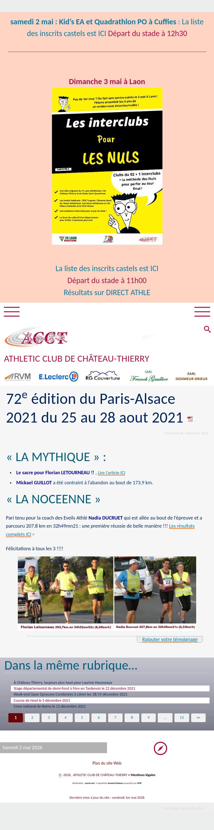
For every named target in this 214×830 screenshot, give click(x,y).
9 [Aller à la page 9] (148, 720)
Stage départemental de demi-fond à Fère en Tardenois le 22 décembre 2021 (81, 689)
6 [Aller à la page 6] (99, 720)
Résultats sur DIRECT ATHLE (107, 292)
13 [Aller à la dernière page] (181, 720)
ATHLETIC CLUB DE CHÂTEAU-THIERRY (77, 358)
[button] (207, 330)
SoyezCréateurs (115, 787)
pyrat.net (89, 787)
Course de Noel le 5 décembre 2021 (45, 702)
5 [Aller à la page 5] (82, 720)
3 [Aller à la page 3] (49, 720)
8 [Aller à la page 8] (132, 720)
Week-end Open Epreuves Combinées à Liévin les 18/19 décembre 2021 (77, 695)
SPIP (139, 787)
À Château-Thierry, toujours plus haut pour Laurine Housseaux (68, 683)
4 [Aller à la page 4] (65, 720)
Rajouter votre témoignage (170, 639)
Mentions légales (143, 779)
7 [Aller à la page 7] (115, 720)
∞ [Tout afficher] (198, 720)
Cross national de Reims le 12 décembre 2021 (54, 709)
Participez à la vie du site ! (183, 812)
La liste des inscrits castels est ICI (107, 268)
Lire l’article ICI (114, 472)
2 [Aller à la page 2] (32, 720)
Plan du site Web (107, 767)
